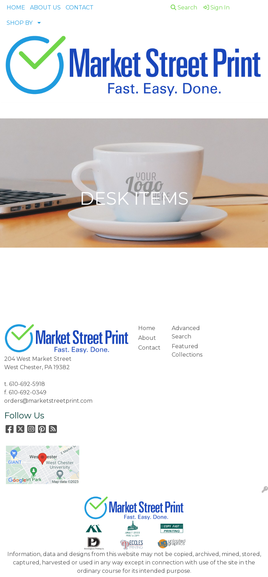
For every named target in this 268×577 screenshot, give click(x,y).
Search (184, 7)
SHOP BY (19, 23)
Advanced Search (184, 332)
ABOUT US (45, 7)
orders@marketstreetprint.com (48, 400)
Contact (149, 347)
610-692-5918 (27, 384)
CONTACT (80, 7)
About (147, 338)
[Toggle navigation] (10, 111)
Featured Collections (184, 350)
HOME (16, 7)
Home (146, 328)
